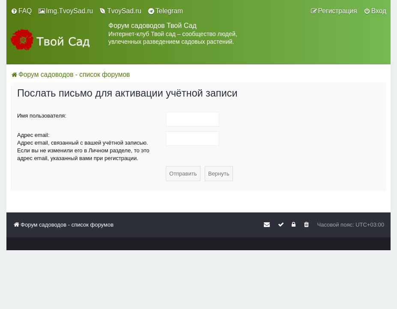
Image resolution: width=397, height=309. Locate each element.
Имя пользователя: (41, 115)
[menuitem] (21, 11)
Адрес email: (33, 135)
